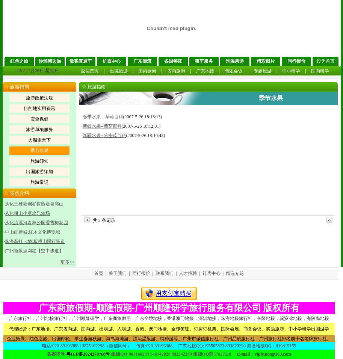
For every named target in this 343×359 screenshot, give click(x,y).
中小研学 (291, 71)
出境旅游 (119, 71)
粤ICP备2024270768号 (88, 354)
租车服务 (204, 61)
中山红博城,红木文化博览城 (32, 232)
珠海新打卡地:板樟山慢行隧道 (35, 241)
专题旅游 (263, 71)
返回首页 (90, 71)
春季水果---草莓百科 (103, 116)
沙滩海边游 (50, 61)
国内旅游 (147, 71)
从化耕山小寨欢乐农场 (27, 213)
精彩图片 (266, 61)
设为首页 (326, 61)
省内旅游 (176, 71)
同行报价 (296, 61)
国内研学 (320, 71)
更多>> (67, 262)
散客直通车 (81, 61)
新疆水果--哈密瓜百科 (104, 135)
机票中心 (112, 61)
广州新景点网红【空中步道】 (34, 250)
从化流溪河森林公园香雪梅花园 (36, 222)
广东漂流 (142, 61)
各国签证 (173, 61)
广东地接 (205, 71)
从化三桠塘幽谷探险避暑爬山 (34, 204)
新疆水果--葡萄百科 (102, 126)
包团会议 (234, 71)
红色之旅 (19, 61)
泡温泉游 (235, 61)
